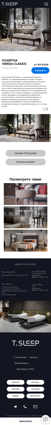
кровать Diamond (25, 233)
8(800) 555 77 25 (37, 290)
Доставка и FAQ (25, 369)
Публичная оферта (37, 416)
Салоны (33, 357)
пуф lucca (25, 186)
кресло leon (25, 211)
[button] (40, 70)
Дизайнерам (21, 363)
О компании (20, 357)
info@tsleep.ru (36, 288)
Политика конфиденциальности (17, 416)
